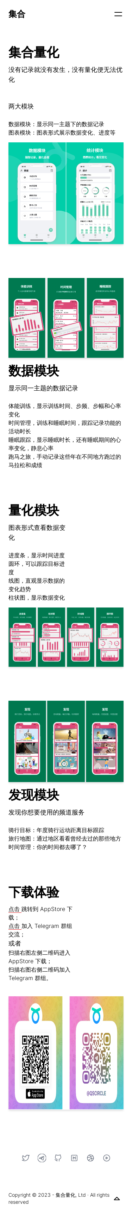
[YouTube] (107, 1158)
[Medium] (74, 1158)
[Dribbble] (90, 1158)
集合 (16, 14)
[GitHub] (58, 1158)
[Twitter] (26, 1158)
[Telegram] (42, 1158)
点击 (14, 908)
